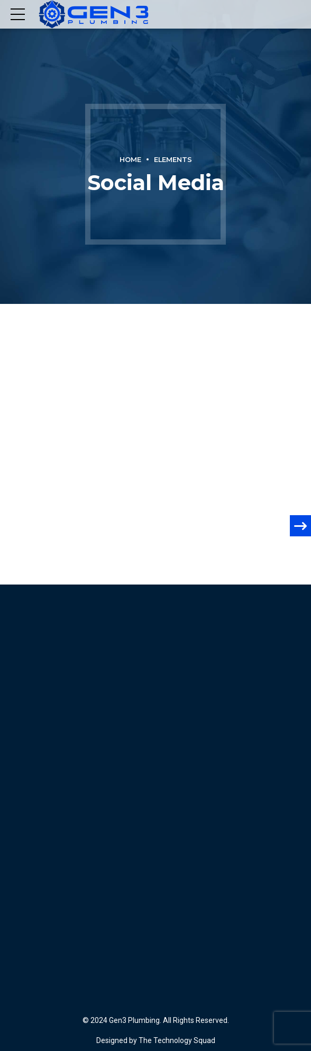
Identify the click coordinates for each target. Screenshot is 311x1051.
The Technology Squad (176, 1040)
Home (130, 160)
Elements (173, 160)
